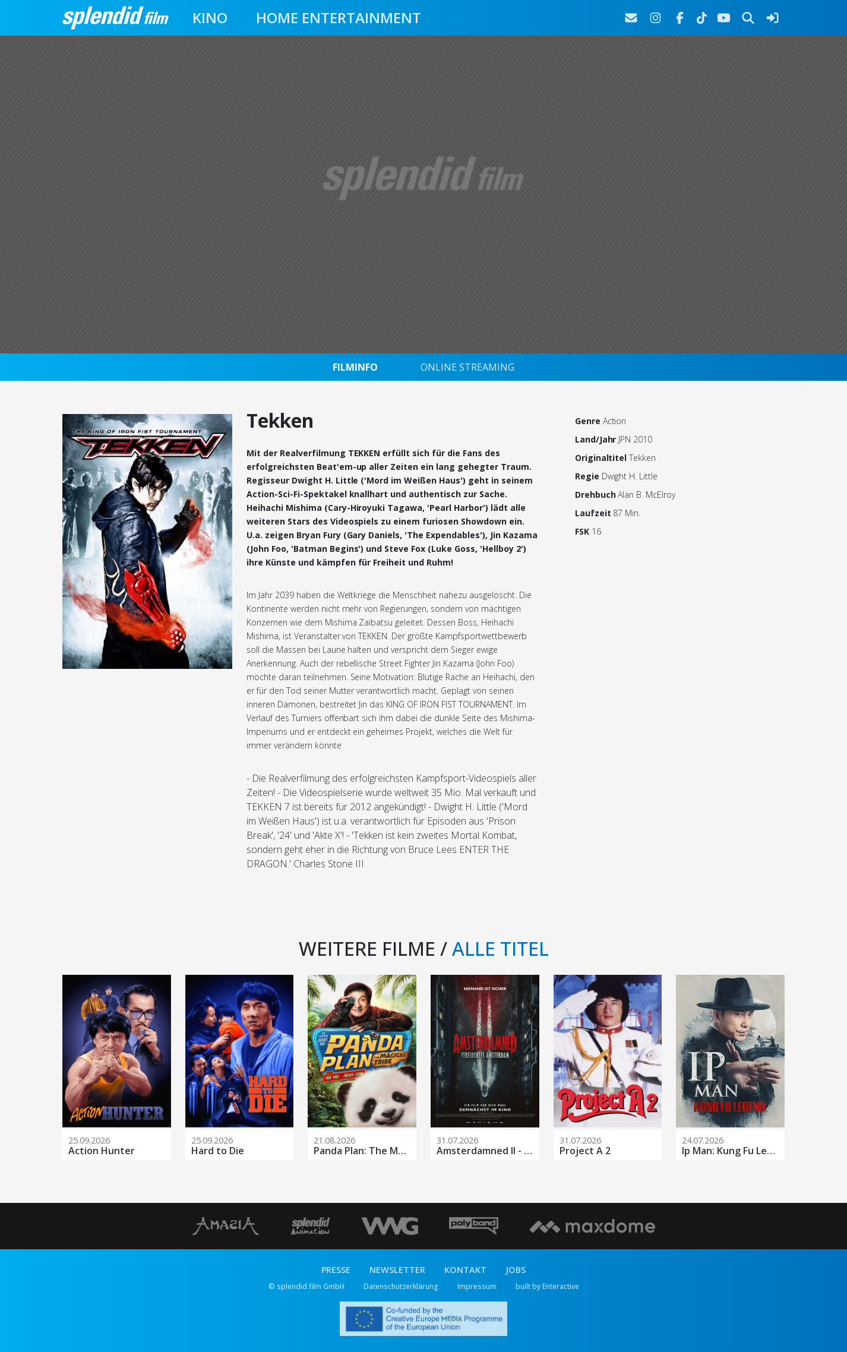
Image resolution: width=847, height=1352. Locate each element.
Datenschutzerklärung (401, 1286)
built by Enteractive (547, 1286)
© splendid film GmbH (306, 1286)
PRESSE (335, 1269)
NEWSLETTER (397, 1269)
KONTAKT (465, 1269)
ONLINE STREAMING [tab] (467, 367)
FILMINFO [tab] (355, 367)
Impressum (477, 1286)
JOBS (515, 1269)
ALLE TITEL (500, 948)
